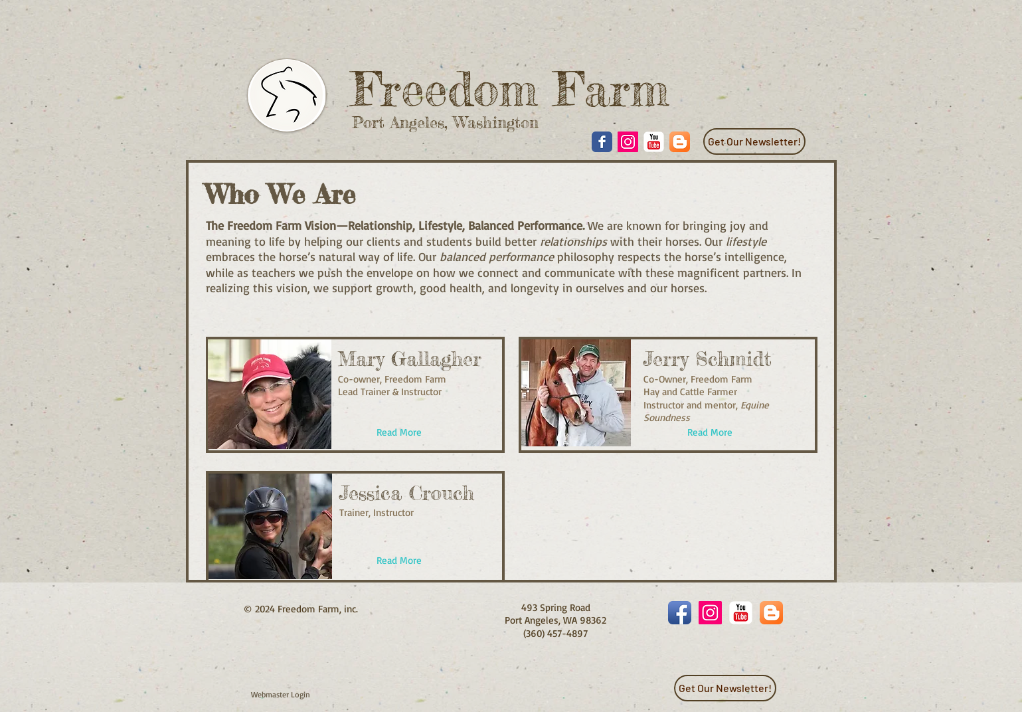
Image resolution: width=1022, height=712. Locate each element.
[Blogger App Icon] (679, 142)
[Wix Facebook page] (602, 142)
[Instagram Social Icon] (628, 142)
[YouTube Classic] (653, 142)
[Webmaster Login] (280, 694)
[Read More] (399, 432)
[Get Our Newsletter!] (754, 141)
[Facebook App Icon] (679, 612)
